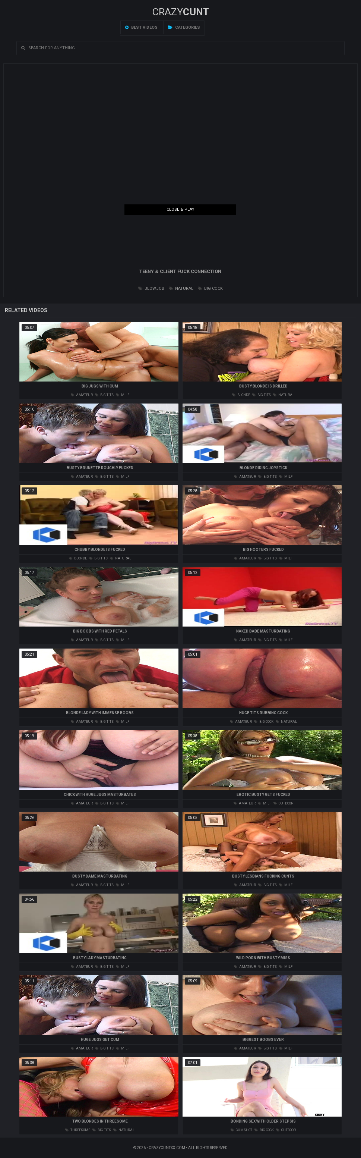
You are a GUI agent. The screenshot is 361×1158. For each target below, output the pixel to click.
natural (181, 288)
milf (122, 395)
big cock (210, 288)
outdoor (283, 803)
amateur (82, 395)
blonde (241, 395)
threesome (77, 1130)
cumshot (241, 1130)
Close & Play (180, 209)
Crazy (180, 12)
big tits (104, 395)
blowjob (151, 288)
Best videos (141, 27)
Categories (184, 27)
